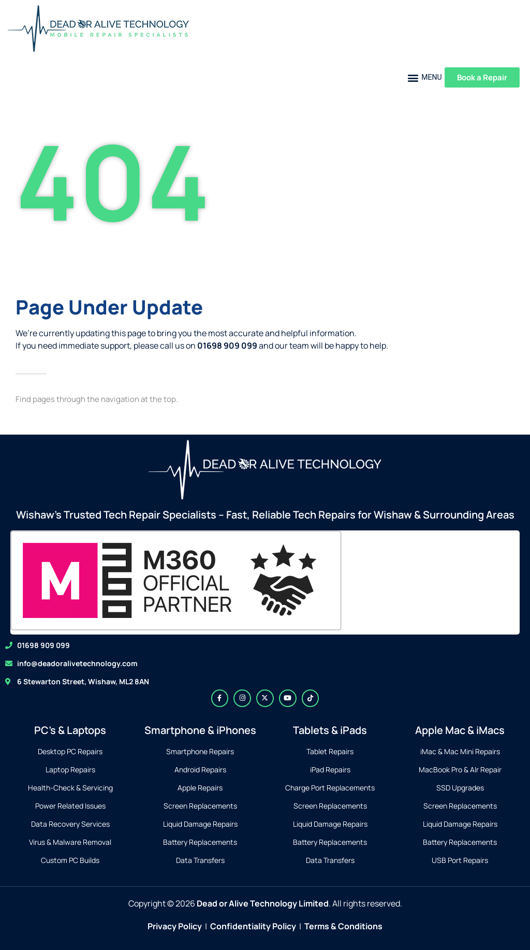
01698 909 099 (43, 645)
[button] (425, 77)
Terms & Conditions (343, 926)
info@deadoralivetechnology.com (77, 663)
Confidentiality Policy (253, 926)
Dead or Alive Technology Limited (263, 903)
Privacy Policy (175, 926)
